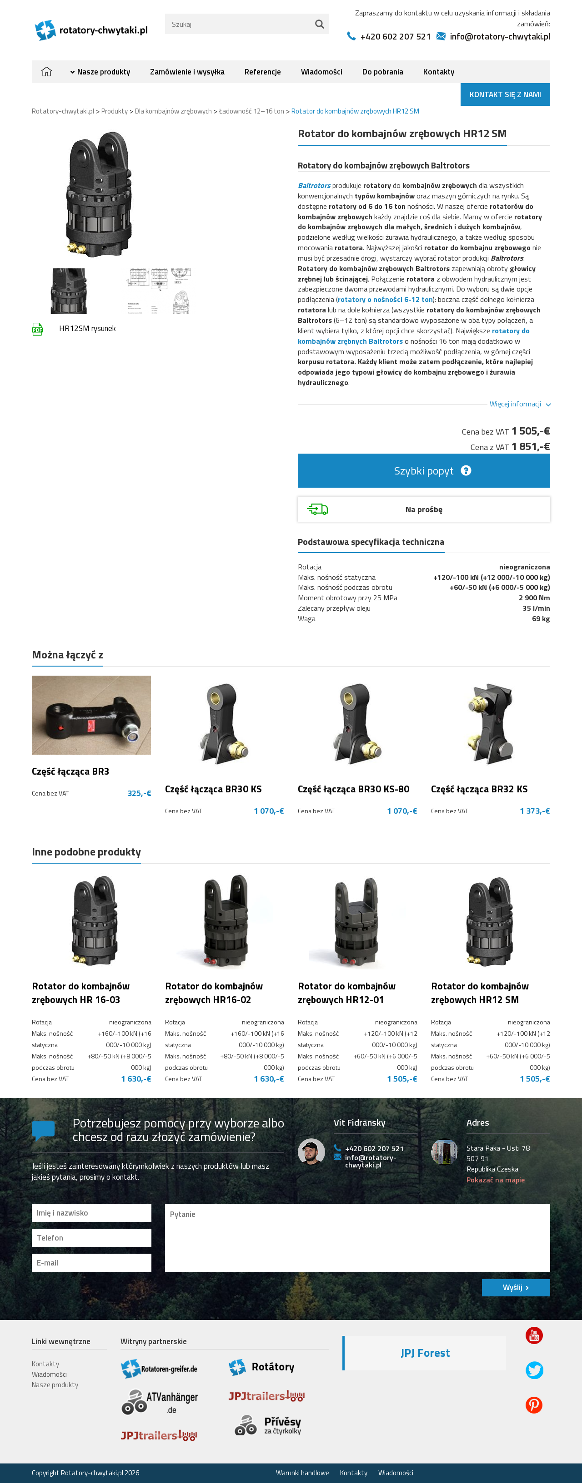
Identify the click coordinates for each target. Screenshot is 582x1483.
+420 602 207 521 (396, 36)
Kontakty (438, 72)
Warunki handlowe (302, 1473)
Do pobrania (382, 72)
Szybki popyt (424, 470)
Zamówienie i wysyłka (187, 72)
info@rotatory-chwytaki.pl (500, 36)
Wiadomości (321, 72)
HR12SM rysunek (87, 328)
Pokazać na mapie (496, 1179)
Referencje (263, 72)
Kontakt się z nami (505, 94)
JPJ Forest (425, 1352)
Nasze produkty (103, 72)
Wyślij (512, 1287)
